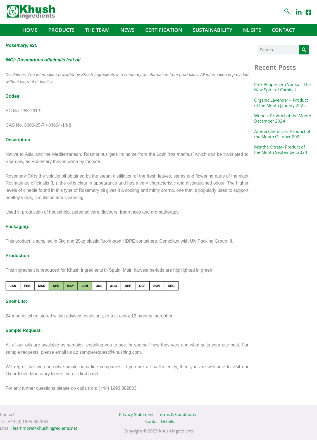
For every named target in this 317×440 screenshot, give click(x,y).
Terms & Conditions (177, 414)
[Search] (304, 49)
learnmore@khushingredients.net (45, 428)
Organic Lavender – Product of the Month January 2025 (281, 102)
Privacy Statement (136, 414)
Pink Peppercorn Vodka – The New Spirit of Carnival (282, 87)
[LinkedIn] (299, 12)
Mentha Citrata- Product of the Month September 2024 (280, 149)
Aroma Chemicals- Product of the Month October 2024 (282, 134)
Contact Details (159, 421)
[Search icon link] (287, 12)
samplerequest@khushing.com (110, 352)
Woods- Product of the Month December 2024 (282, 118)
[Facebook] (308, 12)
